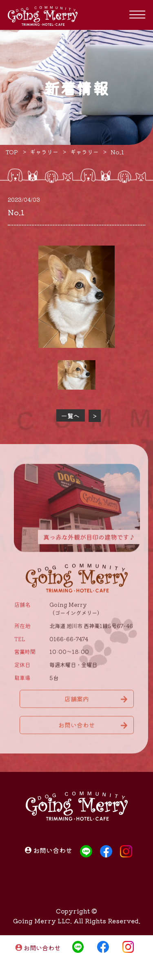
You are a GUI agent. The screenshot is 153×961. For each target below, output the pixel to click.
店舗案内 (76, 701)
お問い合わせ (42, 947)
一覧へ (70, 415)
